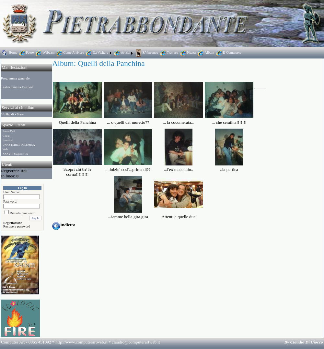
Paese (26, 52)
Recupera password (16, 226)
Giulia (6, 135)
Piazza (187, 52)
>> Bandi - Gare (12, 114)
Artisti (121, 52)
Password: (10, 201)
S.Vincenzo (146, 52)
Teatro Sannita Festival (17, 87)
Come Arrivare (69, 52)
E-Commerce (228, 52)
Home (9, 52)
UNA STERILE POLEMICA (19, 144)
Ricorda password (22, 213)
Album (205, 52)
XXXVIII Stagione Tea (15, 153)
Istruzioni (8, 140)
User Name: (11, 192)
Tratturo (168, 52)
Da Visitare (96, 52)
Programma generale (15, 78)
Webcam (44, 52)
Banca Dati (9, 131)
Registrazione (12, 223)
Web (5, 149)
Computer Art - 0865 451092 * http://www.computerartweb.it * (80, 342)
